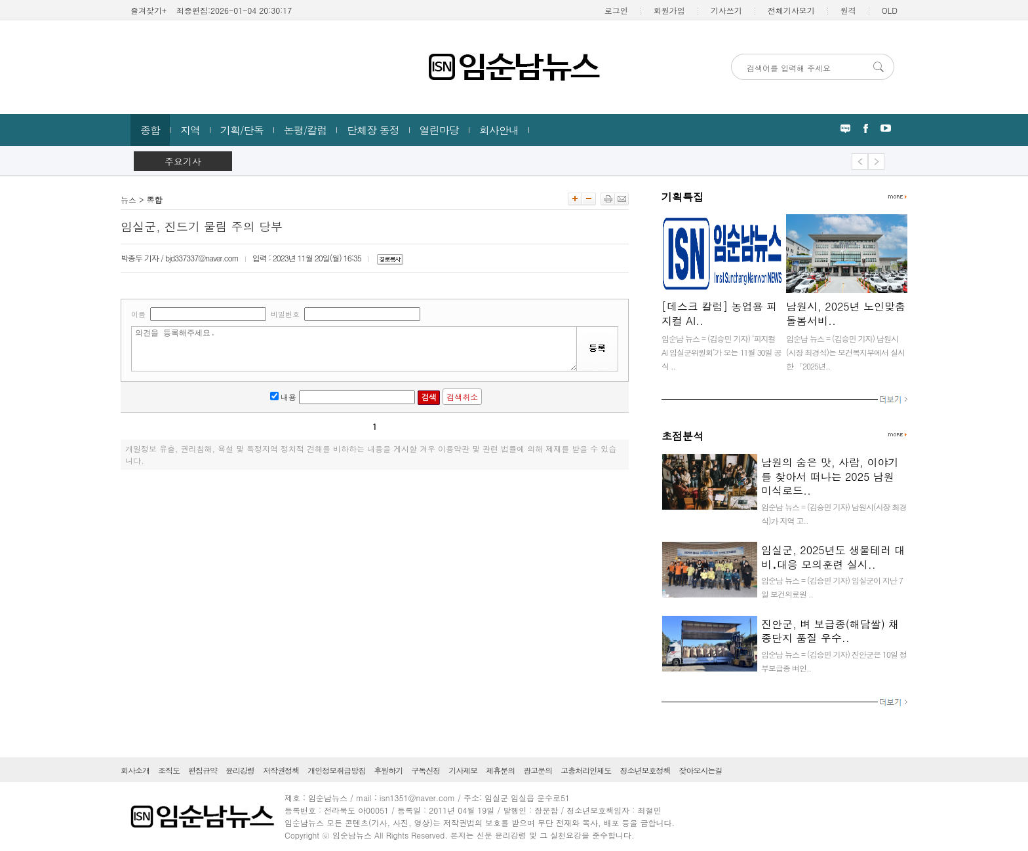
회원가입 (669, 10)
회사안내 (499, 130)
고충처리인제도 (586, 770)
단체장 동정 (373, 130)
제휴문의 (500, 770)
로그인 (616, 10)
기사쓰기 (726, 10)
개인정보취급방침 (336, 770)
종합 (150, 130)
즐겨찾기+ (148, 10)
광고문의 (537, 770)
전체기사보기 (791, 10)
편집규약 (202, 770)
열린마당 (439, 130)
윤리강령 (240, 770)
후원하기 (388, 770)
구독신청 (425, 770)
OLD (890, 10)
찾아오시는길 (700, 770)
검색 (429, 398)
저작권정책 (281, 770)
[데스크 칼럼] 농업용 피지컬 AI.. (719, 313)
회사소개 (135, 770)
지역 (190, 130)
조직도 (169, 770)
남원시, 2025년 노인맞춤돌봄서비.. (845, 313)
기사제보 (462, 770)
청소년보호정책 (645, 770)
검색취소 (462, 396)
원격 (848, 10)
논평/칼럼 (305, 130)
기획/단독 (242, 130)
